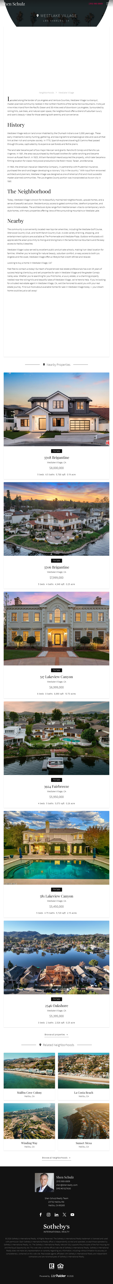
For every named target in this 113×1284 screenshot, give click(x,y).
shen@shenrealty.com (67, 1184)
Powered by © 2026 (57, 1276)
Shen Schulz (65, 1177)
